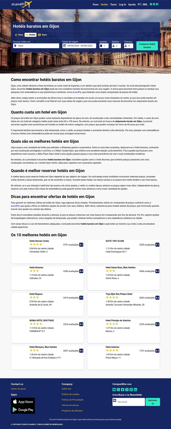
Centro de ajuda (18, 389)
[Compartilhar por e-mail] (114, 391)
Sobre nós (66, 389)
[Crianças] (130, 45)
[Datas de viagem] (81, 45)
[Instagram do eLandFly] (154, 4)
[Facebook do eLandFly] (157, 4)
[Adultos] (117, 45)
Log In (122, 4)
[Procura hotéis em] (38, 45)
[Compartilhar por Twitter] (127, 391)
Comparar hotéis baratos (147, 46)
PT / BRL (143, 4)
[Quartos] (105, 45)
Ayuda (132, 4)
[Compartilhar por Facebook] (122, 391)
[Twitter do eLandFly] (151, 4)
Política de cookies (70, 394)
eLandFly (77, 92)
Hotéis (104, 4)
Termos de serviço (70, 405)
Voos (96, 4)
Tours (113, 4)
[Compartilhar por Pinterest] (131, 391)
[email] (130, 402)
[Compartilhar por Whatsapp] (118, 391)
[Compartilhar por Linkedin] (135, 391)
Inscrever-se (153, 402)
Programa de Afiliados (72, 410)
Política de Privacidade (72, 399)
